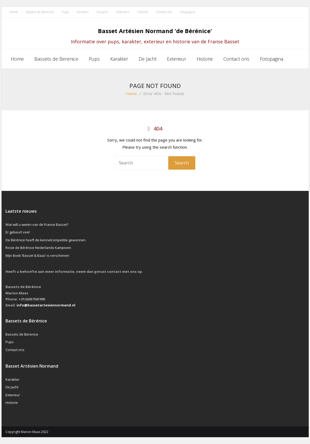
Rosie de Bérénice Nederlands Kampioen (38, 247)
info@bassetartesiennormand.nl (46, 305)
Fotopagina (187, 12)
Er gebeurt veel (18, 232)
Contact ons (164, 12)
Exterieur (122, 12)
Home (13, 12)
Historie (142, 12)
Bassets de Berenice (40, 12)
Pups (65, 12)
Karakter (83, 12)
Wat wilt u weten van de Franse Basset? (37, 224)
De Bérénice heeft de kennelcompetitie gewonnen (46, 240)
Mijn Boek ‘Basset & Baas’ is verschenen (37, 255)
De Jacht (102, 12)
